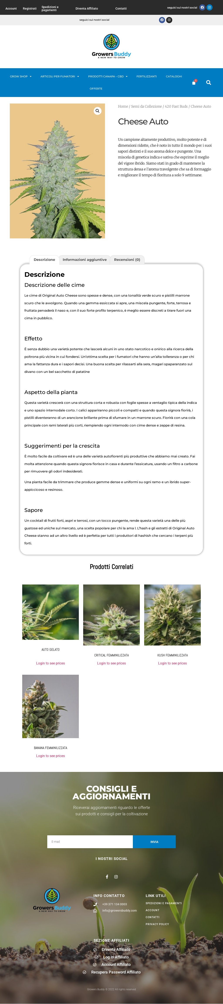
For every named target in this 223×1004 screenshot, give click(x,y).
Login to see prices (50, 663)
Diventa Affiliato (87, 8)
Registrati (30, 8)
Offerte (96, 88)
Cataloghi (174, 76)
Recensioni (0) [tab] (127, 260)
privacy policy (157, 924)
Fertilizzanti (147, 76)
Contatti (121, 8)
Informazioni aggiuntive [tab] (85, 260)
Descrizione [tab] (44, 260)
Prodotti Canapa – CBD (108, 76)
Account (11, 8)
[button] (208, 82)
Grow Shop (21, 76)
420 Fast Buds (176, 106)
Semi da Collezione (146, 106)
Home (123, 106)
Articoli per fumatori (60, 76)
